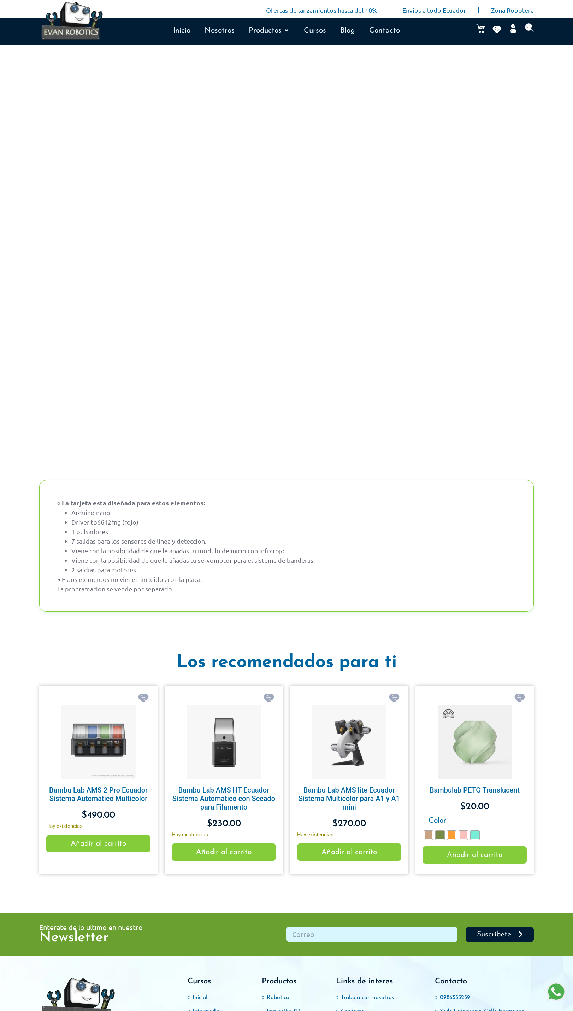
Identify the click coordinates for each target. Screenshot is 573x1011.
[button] (269, 30)
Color (437, 820)
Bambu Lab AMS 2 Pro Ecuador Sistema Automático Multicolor (98, 794)
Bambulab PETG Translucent (475, 790)
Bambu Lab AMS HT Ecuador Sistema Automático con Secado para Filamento (223, 798)
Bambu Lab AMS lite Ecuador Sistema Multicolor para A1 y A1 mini (349, 798)
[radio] (428, 835)
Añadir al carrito (98, 843)
